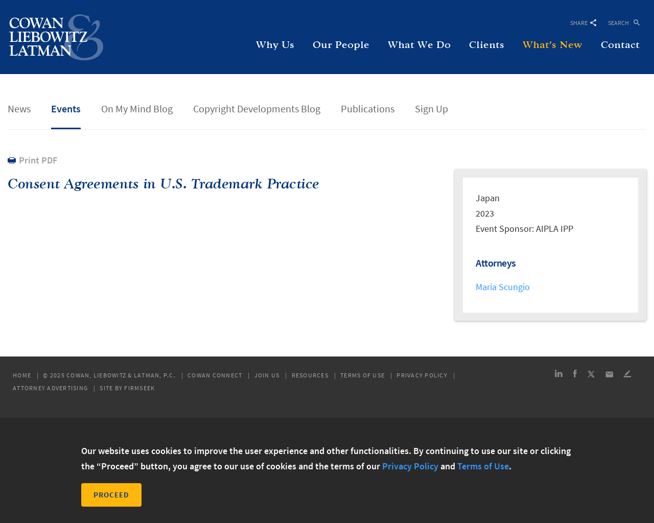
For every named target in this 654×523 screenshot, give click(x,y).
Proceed (111, 495)
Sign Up (431, 108)
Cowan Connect (215, 375)
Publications (367, 108)
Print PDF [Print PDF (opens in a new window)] (38, 160)
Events (66, 108)
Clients (486, 45)
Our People (341, 45)
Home (22, 375)
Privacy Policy (422, 375)
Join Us (267, 375)
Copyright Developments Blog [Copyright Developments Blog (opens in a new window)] (256, 108)
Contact (620, 45)
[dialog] (327, 470)
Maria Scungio (503, 287)
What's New (552, 45)
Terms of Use (362, 375)
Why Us (275, 45)
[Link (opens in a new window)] (559, 375)
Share (583, 23)
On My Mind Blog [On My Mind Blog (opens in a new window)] (137, 108)
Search (618, 22)
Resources (310, 375)
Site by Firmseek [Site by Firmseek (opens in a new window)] (127, 388)
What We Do (419, 45)
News (19, 108)
